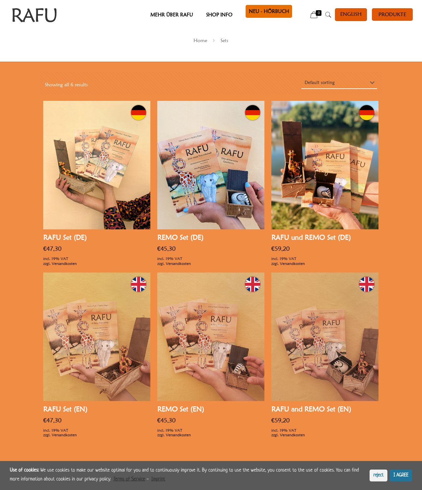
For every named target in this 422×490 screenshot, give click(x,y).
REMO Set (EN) (180, 409)
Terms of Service (129, 479)
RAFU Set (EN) (65, 409)
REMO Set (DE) (180, 237)
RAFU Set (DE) (65, 237)
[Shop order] (339, 82)
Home (200, 40)
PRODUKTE (392, 14)
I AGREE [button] (401, 475)
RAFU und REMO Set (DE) (311, 237)
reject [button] (378, 475)
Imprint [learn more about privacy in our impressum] (158, 479)
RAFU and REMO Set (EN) (311, 409)
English (351, 14)
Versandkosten (64, 263)
